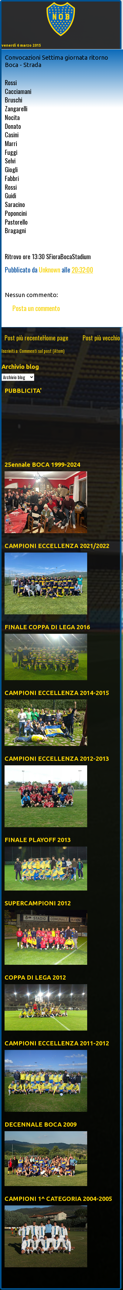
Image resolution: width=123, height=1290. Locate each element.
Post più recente (24, 337)
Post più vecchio (101, 337)
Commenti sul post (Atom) (41, 351)
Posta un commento (36, 308)
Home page (55, 337)
